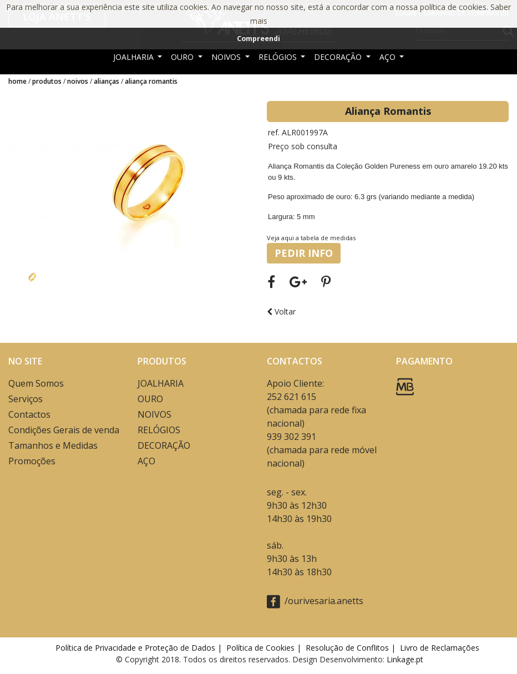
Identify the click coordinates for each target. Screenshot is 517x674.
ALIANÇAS (106, 81)
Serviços (25, 399)
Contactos (29, 414)
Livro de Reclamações (442, 647)
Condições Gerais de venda (63, 430)
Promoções (31, 461)
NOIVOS (227, 57)
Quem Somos (36, 383)
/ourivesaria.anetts (315, 602)
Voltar (281, 311)
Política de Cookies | (264, 647)
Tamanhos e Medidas (53, 445)
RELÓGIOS (278, 57)
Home (17, 81)
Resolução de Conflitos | (352, 647)
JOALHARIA (134, 57)
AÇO (388, 57)
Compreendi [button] (258, 38)
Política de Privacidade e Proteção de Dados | (139, 647)
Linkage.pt (405, 659)
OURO (183, 57)
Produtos (47, 81)
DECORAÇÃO (339, 57)
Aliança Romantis (151, 81)
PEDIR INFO (304, 253)
